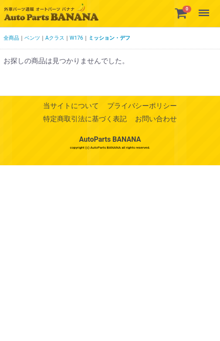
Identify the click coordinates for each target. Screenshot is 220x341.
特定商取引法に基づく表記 (85, 119)
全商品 (11, 38)
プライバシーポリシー (142, 106)
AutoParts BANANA (110, 139)
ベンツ (32, 38)
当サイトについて (71, 106)
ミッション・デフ (109, 38)
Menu (204, 9)
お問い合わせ (156, 119)
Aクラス (54, 38)
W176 (76, 38)
